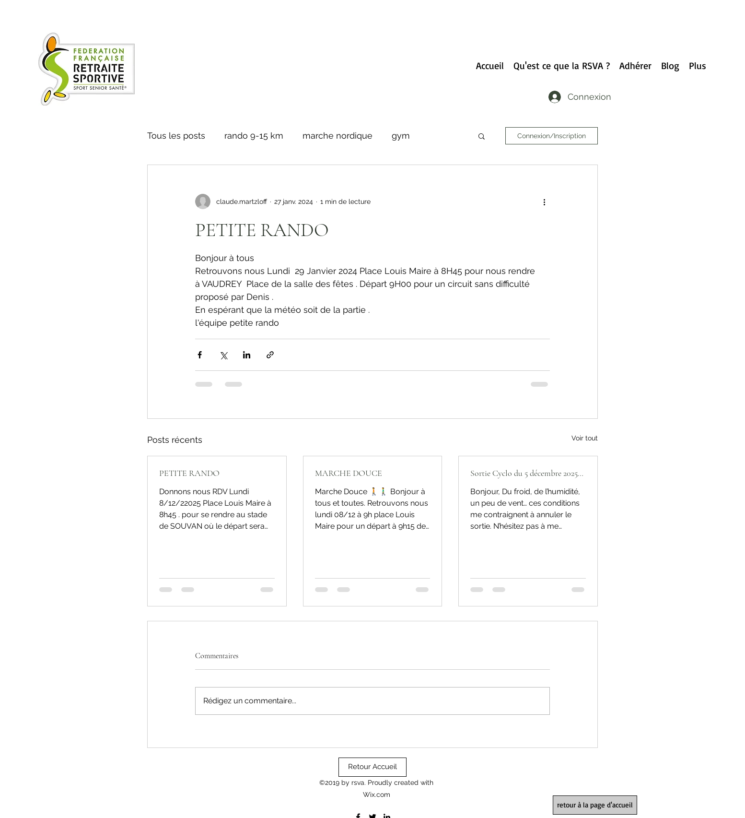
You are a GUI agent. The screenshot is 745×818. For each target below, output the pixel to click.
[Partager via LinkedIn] (246, 354)
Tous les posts (176, 135)
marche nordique (337, 135)
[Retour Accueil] (372, 767)
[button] (481, 136)
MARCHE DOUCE (348, 473)
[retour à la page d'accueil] (595, 805)
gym (401, 135)
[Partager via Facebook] (199, 354)
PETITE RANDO (189, 473)
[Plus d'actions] (544, 201)
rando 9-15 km (253, 135)
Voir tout (584, 438)
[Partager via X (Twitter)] (223, 354)
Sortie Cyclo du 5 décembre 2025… (526, 473)
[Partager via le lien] (270, 354)
